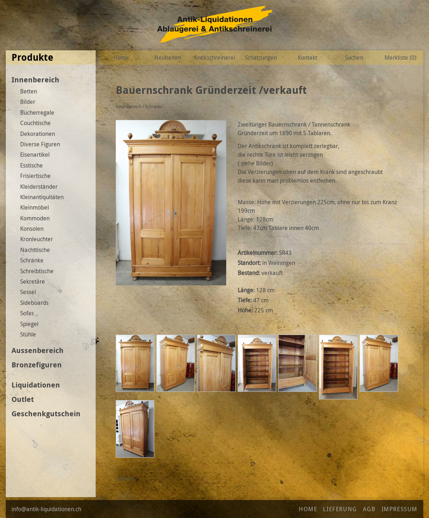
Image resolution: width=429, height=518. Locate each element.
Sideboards (34, 303)
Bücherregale (37, 112)
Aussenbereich (38, 350)
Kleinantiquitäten (42, 197)
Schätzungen (261, 57)
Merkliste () (400, 57)
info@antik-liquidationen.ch (46, 509)
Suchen (354, 57)
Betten (28, 91)
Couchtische (35, 123)
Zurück (124, 478)
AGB (369, 509)
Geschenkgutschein (46, 413)
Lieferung (340, 509)
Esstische (31, 165)
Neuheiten (167, 57)
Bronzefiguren (37, 365)
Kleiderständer (39, 187)
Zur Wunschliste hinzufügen (404, 90)
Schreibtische (37, 271)
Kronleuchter (36, 239)
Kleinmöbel (34, 207)
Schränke (32, 260)
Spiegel (29, 324)
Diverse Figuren (40, 144)
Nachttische (35, 250)
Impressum (399, 509)
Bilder (27, 102)
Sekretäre (32, 281)
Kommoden (35, 218)
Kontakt (307, 57)
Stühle (28, 334)
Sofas (27, 313)
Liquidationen (36, 385)
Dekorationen (37, 134)
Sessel (28, 292)
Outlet (23, 399)
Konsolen (32, 229)
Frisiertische (35, 176)
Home (121, 57)
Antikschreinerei (214, 57)
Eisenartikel (35, 155)
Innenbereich (35, 79)
